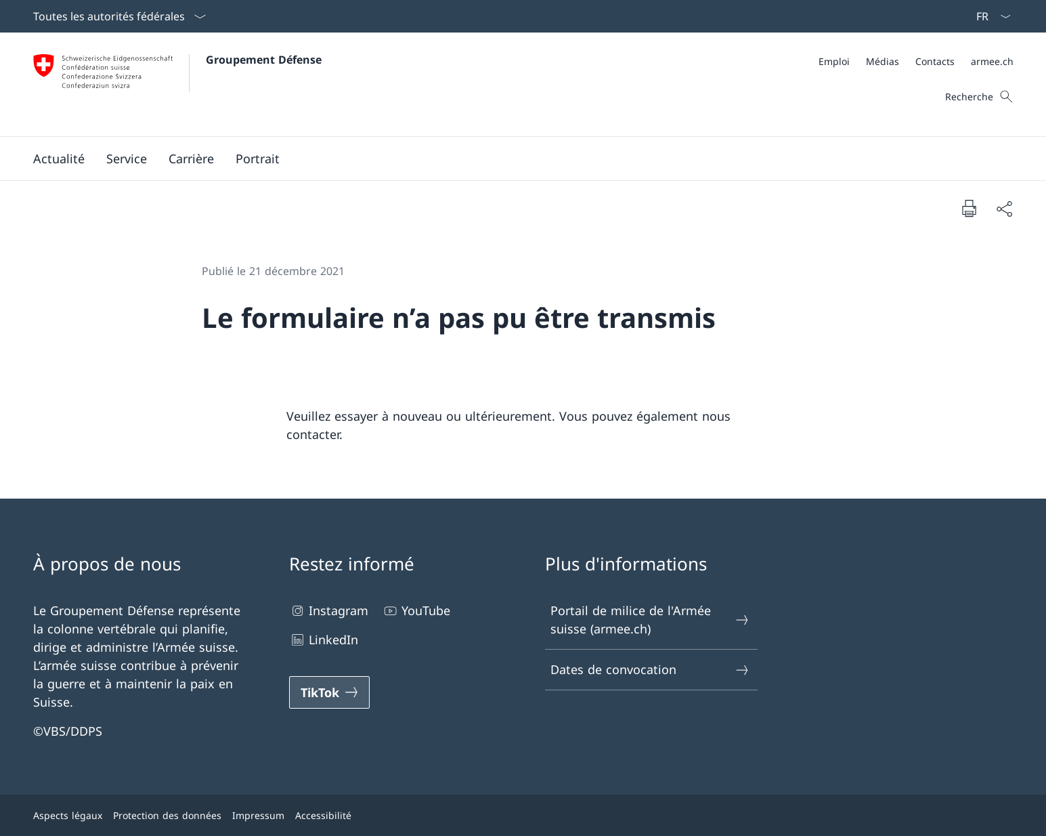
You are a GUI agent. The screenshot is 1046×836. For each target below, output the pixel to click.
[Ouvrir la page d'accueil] (177, 84)
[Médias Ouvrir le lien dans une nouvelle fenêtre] (882, 61)
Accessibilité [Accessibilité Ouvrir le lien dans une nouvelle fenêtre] (323, 815)
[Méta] (916, 61)
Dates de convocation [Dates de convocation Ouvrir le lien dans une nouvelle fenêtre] (650, 669)
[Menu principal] (512, 158)
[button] (58, 158)
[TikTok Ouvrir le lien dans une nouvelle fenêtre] (329, 692)
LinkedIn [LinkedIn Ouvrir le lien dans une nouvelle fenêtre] (323, 639)
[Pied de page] (523, 815)
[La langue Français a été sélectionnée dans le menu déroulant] (989, 16)
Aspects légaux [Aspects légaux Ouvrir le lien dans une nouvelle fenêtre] (67, 815)
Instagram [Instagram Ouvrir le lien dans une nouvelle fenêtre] (328, 610)
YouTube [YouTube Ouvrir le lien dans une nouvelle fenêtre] (416, 610)
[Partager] (1004, 208)
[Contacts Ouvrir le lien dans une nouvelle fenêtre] (935, 61)
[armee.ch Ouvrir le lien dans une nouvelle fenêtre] (992, 61)
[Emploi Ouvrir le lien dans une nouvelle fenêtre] (834, 61)
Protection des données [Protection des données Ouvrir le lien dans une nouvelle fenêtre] (167, 815)
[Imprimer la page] (968, 208)
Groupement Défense (264, 59)
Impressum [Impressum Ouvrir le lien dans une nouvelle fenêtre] (258, 815)
